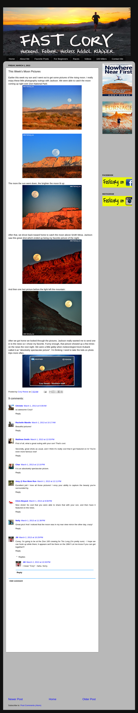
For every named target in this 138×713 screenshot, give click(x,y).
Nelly (18, 520)
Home (12, 59)
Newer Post (15, 699)
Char (18, 464)
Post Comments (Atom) (30, 705)
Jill (17, 537)
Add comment (16, 581)
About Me (24, 59)
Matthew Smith (23, 439)
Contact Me (117, 59)
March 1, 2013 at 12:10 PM (33, 464)
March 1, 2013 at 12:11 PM (49, 481)
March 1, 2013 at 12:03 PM (42, 439)
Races (76, 59)
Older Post (89, 699)
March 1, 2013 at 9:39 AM (35, 406)
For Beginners (61, 59)
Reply (18, 414)
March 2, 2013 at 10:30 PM (38, 562)
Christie (19, 406)
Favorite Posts (42, 59)
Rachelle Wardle (23, 422)
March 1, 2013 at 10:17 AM (43, 422)
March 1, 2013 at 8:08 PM (40, 501)
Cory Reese (23, 392)
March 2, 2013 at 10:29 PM (31, 537)
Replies (22, 557)
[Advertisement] (52, 674)
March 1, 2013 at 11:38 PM (33, 520)
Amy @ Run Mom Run (26, 481)
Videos (87, 59)
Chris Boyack (22, 501)
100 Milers (101, 59)
